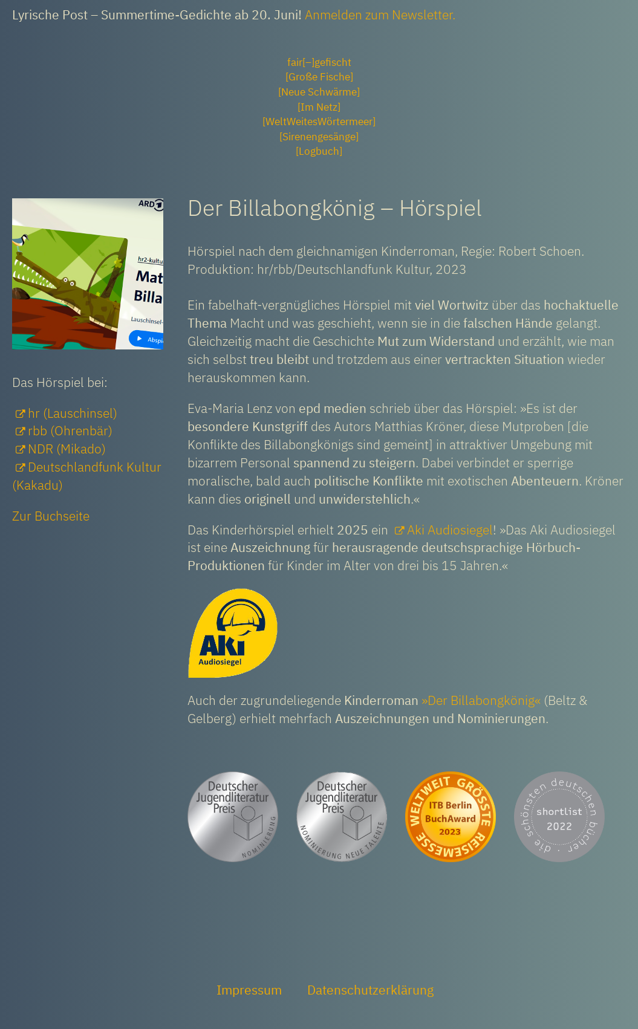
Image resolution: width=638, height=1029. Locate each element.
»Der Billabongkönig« (481, 700)
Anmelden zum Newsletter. (380, 14)
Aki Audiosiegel (450, 529)
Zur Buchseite (51, 515)
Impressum (249, 989)
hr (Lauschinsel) (72, 412)
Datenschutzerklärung (370, 989)
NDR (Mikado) (67, 448)
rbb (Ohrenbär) (70, 430)
